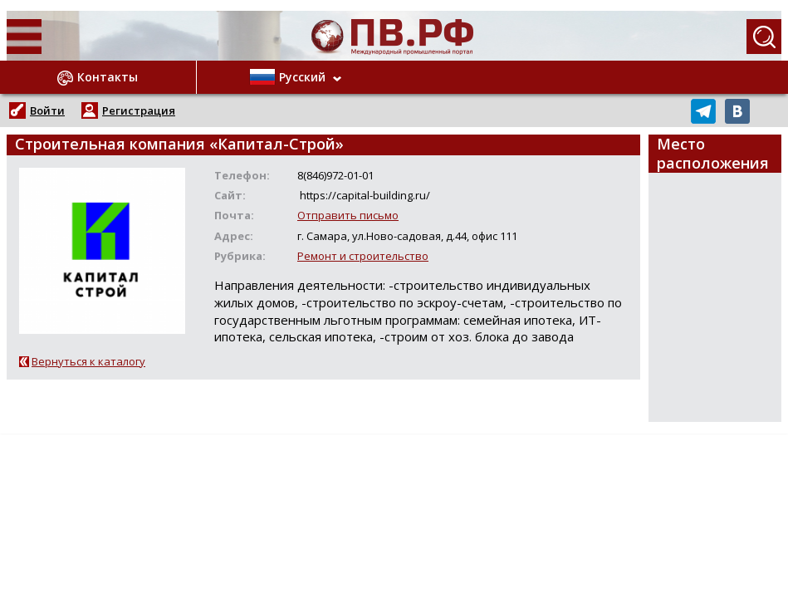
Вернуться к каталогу (88, 361)
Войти (47, 110)
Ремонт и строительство (362, 255)
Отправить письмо (348, 215)
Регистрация (138, 110)
